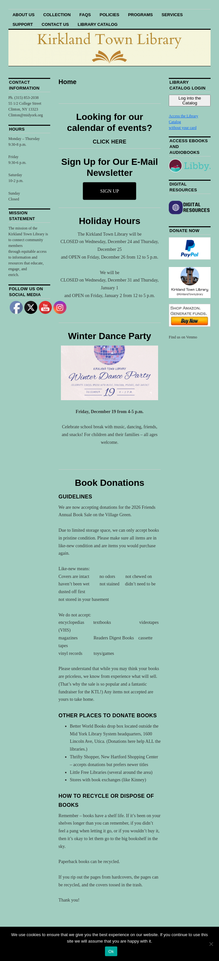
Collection (57, 14)
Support (23, 24)
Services (172, 14)
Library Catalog (98, 24)
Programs (140, 14)
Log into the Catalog (190, 100)
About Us (24, 14)
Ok (111, 951)
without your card (182, 127)
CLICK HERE (109, 141)
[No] (211, 944)
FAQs (85, 14)
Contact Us (55, 24)
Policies (109, 14)
